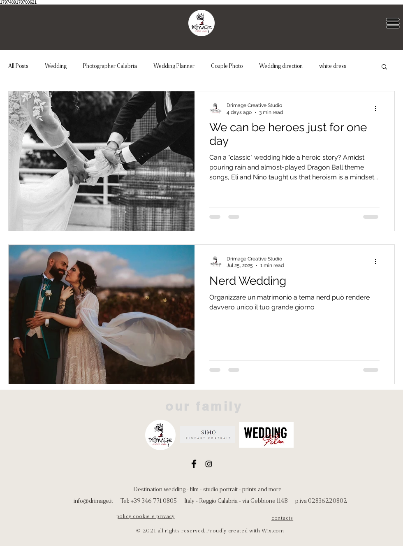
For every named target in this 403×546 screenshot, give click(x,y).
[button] (392, 23)
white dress (332, 66)
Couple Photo (227, 66)
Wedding (56, 66)
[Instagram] (208, 464)
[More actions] (378, 108)
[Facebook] (194, 464)
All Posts (18, 66)
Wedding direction (281, 66)
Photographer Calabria (110, 66)
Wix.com (273, 530)
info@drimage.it (93, 500)
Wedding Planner (174, 66)
